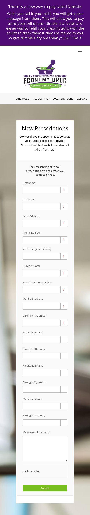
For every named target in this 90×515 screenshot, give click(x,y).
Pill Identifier (41, 99)
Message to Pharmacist (36, 432)
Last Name (29, 199)
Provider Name (32, 266)
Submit (45, 488)
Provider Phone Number (37, 282)
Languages (22, 99)
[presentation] (45, 471)
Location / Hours (63, 99)
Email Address (31, 216)
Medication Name (33, 299)
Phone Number (32, 232)
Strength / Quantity (34, 315)
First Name (29, 183)
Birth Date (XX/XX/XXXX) (37, 249)
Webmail (82, 99)
